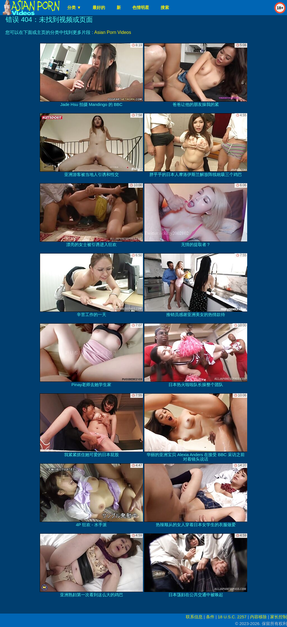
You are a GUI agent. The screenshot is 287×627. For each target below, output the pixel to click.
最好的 (98, 7)
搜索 (165, 7)
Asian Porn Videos (112, 32)
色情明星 (140, 7)
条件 (210, 616)
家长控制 (278, 616)
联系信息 (194, 616)
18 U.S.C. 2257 (232, 616)
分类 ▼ (74, 7)
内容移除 (258, 616)
